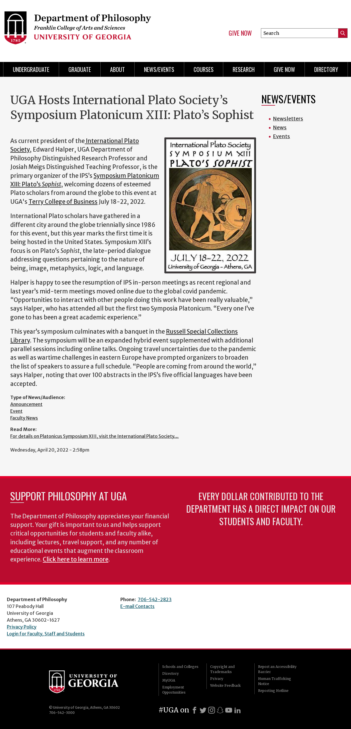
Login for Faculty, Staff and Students (46, 634)
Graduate (79, 69)
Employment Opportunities (174, 689)
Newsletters (288, 118)
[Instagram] (211, 710)
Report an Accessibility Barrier (277, 669)
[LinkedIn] (237, 710)
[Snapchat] (220, 710)
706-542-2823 (155, 599)
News (280, 127)
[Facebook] (194, 710)
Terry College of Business (63, 202)
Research (244, 69)
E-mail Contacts (137, 606)
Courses (204, 69)
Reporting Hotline (273, 690)
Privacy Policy (21, 627)
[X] (203, 710)
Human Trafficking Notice (274, 681)
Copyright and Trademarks (222, 669)
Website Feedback (225, 685)
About (117, 69)
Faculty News (24, 418)
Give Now (240, 33)
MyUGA (168, 680)
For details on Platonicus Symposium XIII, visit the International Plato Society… (94, 436)
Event (16, 411)
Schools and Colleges (180, 666)
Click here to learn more (75, 559)
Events (281, 136)
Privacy (216, 678)
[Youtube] (228, 710)
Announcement (26, 404)
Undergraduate (31, 69)
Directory (326, 69)
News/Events (159, 69)
